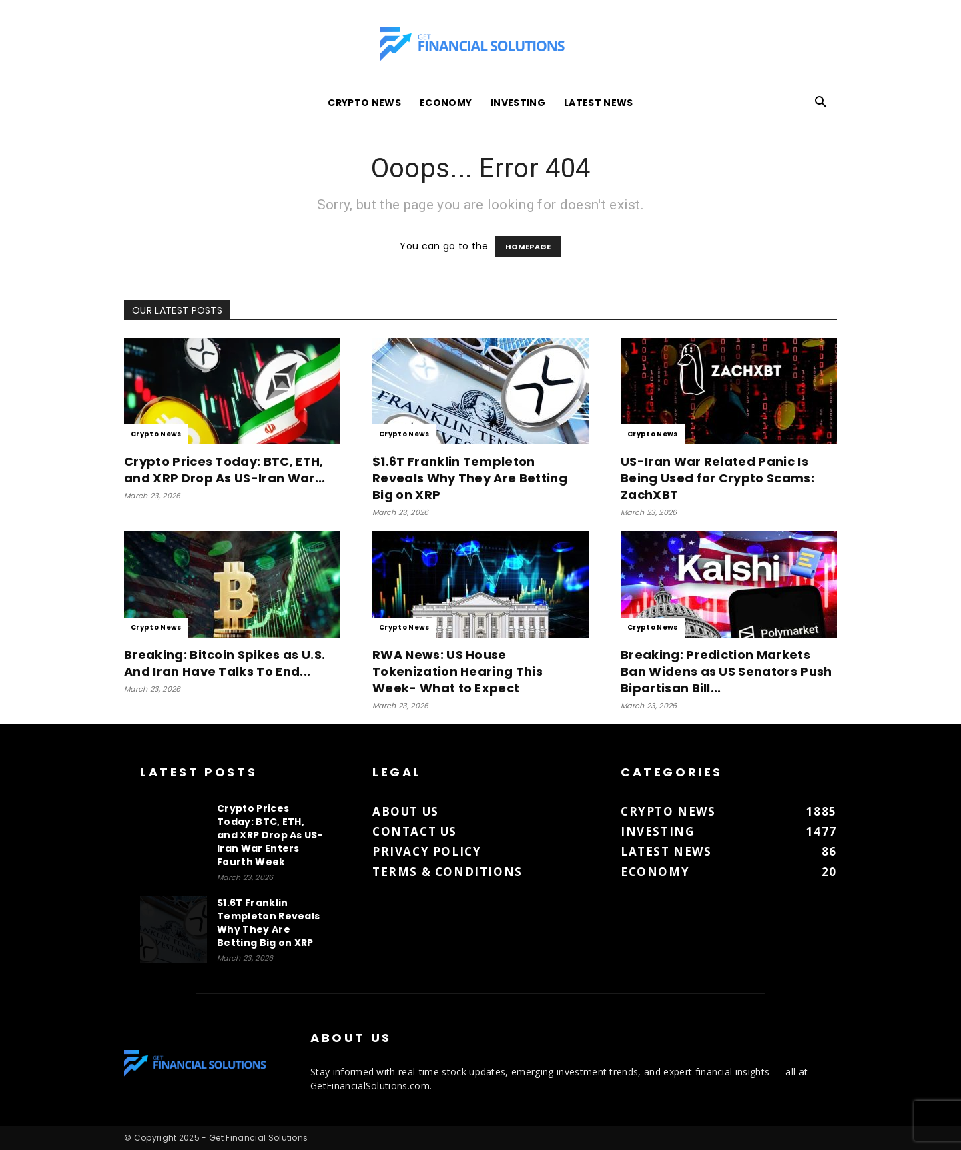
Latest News (598, 102)
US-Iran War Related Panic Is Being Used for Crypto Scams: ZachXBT (717, 478)
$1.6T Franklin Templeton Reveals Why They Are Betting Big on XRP (469, 478)
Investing (518, 102)
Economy (446, 102)
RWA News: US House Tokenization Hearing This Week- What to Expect (457, 671)
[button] (821, 103)
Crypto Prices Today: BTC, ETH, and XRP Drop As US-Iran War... (225, 469)
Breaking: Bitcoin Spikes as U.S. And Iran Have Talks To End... (224, 663)
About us (405, 811)
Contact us (414, 831)
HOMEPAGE (528, 246)
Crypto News (364, 102)
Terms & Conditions (447, 871)
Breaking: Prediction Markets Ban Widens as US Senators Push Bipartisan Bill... (726, 671)
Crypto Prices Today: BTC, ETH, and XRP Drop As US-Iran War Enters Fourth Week (270, 835)
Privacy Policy (426, 851)
